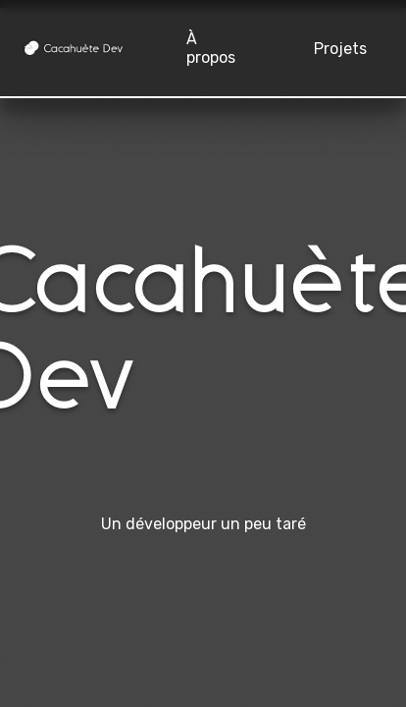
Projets (340, 48)
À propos (210, 48)
